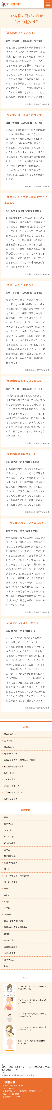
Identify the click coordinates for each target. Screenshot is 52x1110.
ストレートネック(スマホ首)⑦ (31, 1042)
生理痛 (7, 908)
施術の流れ (9, 747)
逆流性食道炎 (10, 953)
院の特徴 (8, 740)
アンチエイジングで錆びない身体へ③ (32, 1001)
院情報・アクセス (11, 786)
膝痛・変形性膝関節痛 (13, 921)
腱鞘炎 (7, 934)
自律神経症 (9, 960)
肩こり (7, 869)
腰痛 (6, 817)
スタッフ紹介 (10, 773)
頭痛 (6, 888)
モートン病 (9, 940)
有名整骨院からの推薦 (13, 766)
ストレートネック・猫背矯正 (16, 875)
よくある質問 (10, 779)
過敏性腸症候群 (10, 947)
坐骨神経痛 (9, 824)
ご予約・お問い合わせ (13, 792)
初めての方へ (10, 734)
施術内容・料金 (10, 753)
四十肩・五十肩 (10, 882)
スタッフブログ (10, 799)
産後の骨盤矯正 (10, 862)
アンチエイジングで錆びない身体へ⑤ (32, 988)
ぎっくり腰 (9, 837)
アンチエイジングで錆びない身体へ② (32, 1015)
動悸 (6, 966)
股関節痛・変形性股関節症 (15, 927)
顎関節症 (8, 914)
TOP (26, 1068)
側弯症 (7, 850)
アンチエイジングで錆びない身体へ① (32, 1028)
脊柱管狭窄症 (10, 843)
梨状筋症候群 (10, 856)
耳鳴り (7, 901)
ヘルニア (8, 830)
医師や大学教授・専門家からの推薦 (19, 760)
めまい (7, 895)
